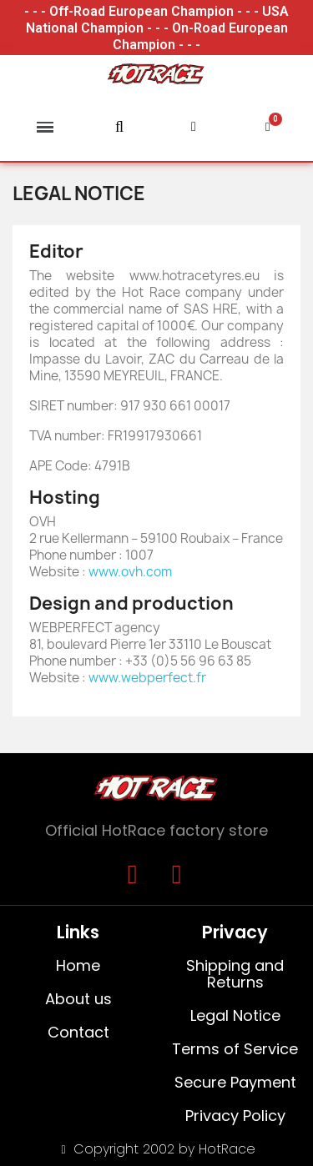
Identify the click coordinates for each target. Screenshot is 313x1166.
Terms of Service (235, 1048)
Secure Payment (234, 1082)
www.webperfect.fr (147, 677)
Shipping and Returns (235, 974)
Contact (78, 1032)
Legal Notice (234, 1015)
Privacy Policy (234, 1115)
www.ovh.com (130, 571)
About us (78, 998)
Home (78, 965)
